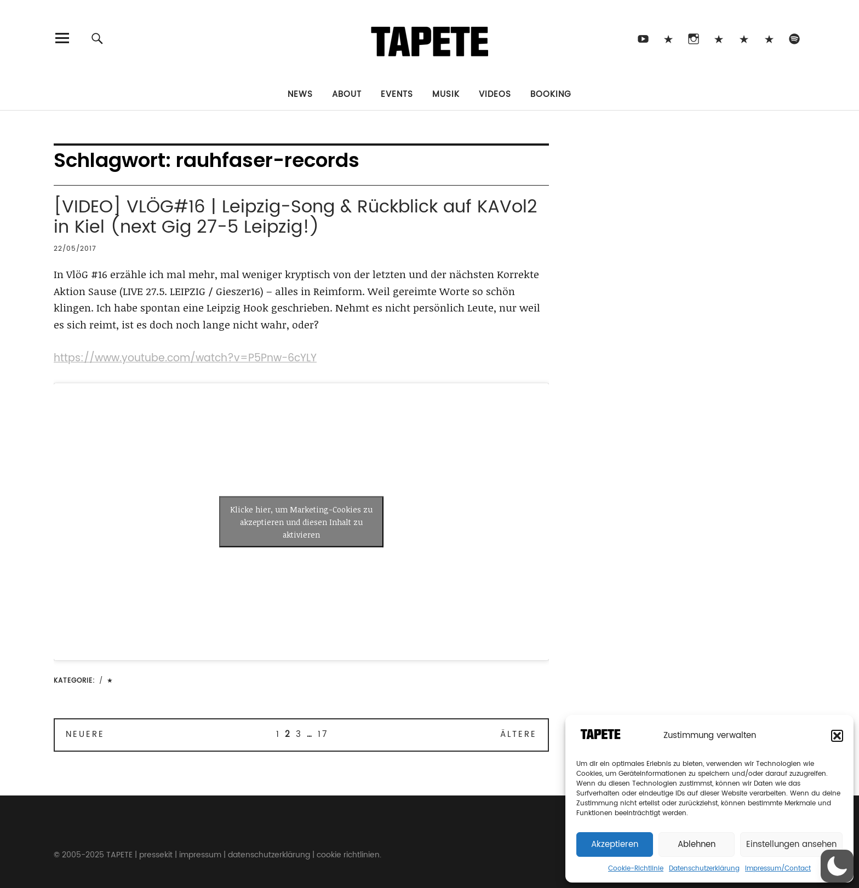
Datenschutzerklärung (704, 868)
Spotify (794, 38)
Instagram (693, 38)
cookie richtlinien (348, 855)
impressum (200, 855)
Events (397, 94)
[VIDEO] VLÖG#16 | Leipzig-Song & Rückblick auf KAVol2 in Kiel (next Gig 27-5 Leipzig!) (295, 217)
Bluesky (718, 38)
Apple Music (769, 38)
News (300, 94)
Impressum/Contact (778, 868)
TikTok (668, 38)
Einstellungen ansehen (791, 844)
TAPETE (119, 855)
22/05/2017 (75, 249)
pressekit (156, 855)
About (347, 94)
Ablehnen (696, 844)
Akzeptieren (614, 844)
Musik (446, 94)
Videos (495, 94)
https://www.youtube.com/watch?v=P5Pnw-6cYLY (185, 358)
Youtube (643, 38)
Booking (550, 94)
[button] (837, 735)
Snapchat (743, 38)
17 (323, 734)
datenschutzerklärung (269, 855)
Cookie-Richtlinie (635, 868)
